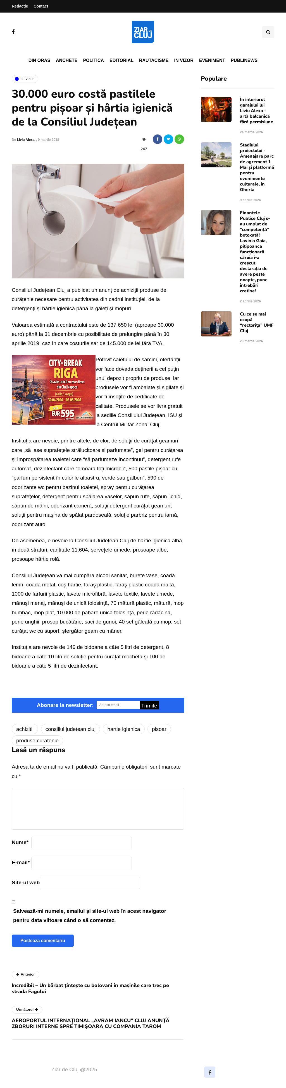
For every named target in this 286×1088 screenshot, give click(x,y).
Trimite (149, 706)
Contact (41, 6)
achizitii (25, 729)
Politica (93, 60)
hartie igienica (123, 729)
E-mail (21, 862)
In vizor (183, 60)
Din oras (39, 60)
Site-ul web (26, 882)
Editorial (121, 60)
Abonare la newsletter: (65, 705)
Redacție (20, 6)
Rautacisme (153, 60)
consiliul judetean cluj (71, 729)
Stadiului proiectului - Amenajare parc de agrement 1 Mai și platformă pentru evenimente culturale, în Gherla (257, 167)
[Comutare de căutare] (268, 32)
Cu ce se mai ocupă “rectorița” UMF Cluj (256, 322)
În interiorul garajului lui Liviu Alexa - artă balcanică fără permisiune (256, 111)
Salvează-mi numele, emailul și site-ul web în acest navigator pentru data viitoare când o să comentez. (89, 915)
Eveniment (212, 60)
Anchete (66, 60)
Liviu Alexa (26, 140)
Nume (20, 842)
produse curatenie (37, 740)
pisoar (159, 729)
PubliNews (244, 60)
